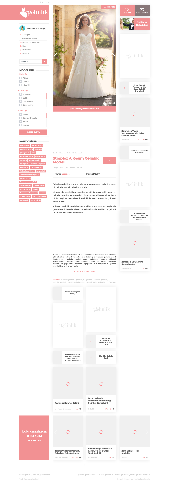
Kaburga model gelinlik (28, 182)
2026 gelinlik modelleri (110, 472)
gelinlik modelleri (92, 472)
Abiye (33, 153)
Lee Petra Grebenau (63, 409)
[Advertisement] (84, 133)
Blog (22, 46)
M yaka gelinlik (25, 189)
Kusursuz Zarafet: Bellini (64, 401)
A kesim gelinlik (39, 185)
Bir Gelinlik (70, 167)
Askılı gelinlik (24, 145)
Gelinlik (35, 189)
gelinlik (79, 280)
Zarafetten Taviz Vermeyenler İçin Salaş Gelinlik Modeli (133, 137)
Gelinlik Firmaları (28, 38)
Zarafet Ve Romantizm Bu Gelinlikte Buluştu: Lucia (106, 341)
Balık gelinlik (24, 164)
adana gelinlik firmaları (140, 472)
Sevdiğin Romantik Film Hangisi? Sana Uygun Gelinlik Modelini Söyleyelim (72, 357)
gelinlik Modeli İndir (84, 271)
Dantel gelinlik (35, 200)
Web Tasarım (24, 476)
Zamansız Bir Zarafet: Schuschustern (133, 266)
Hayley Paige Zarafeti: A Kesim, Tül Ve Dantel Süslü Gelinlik (139, 220)
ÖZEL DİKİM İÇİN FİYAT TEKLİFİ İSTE (84, 109)
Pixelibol (137, 476)
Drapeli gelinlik (40, 156)
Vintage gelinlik (34, 160)
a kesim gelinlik (100, 280)
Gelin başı (23, 193)
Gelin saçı (38, 149)
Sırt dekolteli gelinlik (38, 164)
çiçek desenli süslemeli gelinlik (94, 282)
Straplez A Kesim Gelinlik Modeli (76, 160)
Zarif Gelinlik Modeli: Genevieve (139, 155)
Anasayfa (24, 35)
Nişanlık (42, 193)
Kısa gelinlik (24, 167)
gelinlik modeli (59, 282)
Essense (66, 174)
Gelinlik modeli (25, 178)
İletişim (24, 53)
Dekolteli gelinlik (36, 167)
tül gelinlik (87, 280)
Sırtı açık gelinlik (37, 145)
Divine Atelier (126, 272)
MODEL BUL (33, 132)
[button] (113, 55)
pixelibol (34, 476)
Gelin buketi (33, 193)
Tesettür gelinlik (25, 185)
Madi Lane (125, 143)
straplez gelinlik (67, 280)
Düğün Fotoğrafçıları (29, 42)
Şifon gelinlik (24, 153)
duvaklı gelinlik (73, 282)
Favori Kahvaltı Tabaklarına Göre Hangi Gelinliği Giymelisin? (101, 400)
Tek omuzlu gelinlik (39, 196)
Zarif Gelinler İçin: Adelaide (131, 452)
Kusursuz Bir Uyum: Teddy (72, 293)
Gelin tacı (23, 160)
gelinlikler (125, 472)
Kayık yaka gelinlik (26, 156)
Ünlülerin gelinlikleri (27, 171)
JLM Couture (92, 457)
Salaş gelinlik (40, 171)
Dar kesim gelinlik (26, 149)
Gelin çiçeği (24, 200)
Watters (124, 457)
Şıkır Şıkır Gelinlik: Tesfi (106, 357)
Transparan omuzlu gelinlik (29, 175)
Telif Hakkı (25, 50)
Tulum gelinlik (25, 196)
